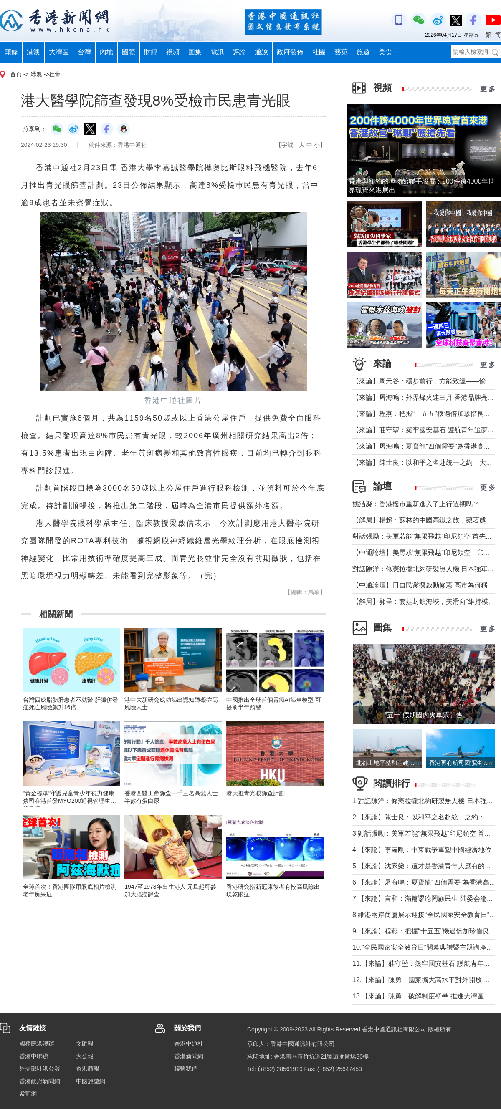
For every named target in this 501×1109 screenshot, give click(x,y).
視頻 (173, 51)
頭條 (11, 51)
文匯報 (85, 1043)
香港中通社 (188, 1043)
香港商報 (87, 1068)
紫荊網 (28, 1093)
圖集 (195, 51)
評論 (239, 51)
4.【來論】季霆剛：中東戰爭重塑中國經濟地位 (421, 849)
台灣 (84, 51)
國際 (128, 51)
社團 (319, 51)
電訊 (217, 51)
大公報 (85, 1056)
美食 (385, 51)
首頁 (16, 74)
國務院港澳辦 (36, 1043)
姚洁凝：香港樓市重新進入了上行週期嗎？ (415, 503)
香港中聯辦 (33, 1056)
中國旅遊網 (90, 1081)
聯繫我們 (185, 1068)
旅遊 (363, 51)
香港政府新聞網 (39, 1081)
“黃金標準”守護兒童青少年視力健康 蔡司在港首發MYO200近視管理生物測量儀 (69, 801)
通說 (261, 51)
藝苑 (341, 51)
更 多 (487, 89)
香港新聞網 (188, 1056)
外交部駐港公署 (39, 1068)
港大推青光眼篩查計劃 (255, 793)
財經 (150, 51)
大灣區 (59, 51)
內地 (106, 51)
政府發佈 (290, 51)
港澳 (33, 51)
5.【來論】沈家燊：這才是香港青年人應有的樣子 (425, 866)
